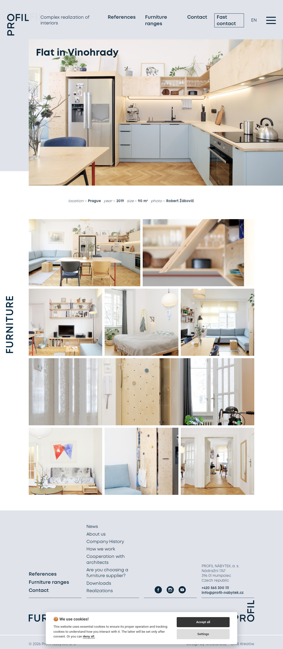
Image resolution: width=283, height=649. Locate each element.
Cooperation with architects (105, 559)
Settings (203, 634)
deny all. (89, 636)
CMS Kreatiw (242, 644)
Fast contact (226, 21)
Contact (197, 18)
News (92, 527)
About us (96, 534)
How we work (100, 549)
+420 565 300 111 (215, 588)
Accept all (203, 622)
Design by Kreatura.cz (206, 644)
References (122, 18)
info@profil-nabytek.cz (223, 593)
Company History (105, 542)
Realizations (99, 591)
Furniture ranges (156, 21)
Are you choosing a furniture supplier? (107, 573)
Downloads (98, 583)
